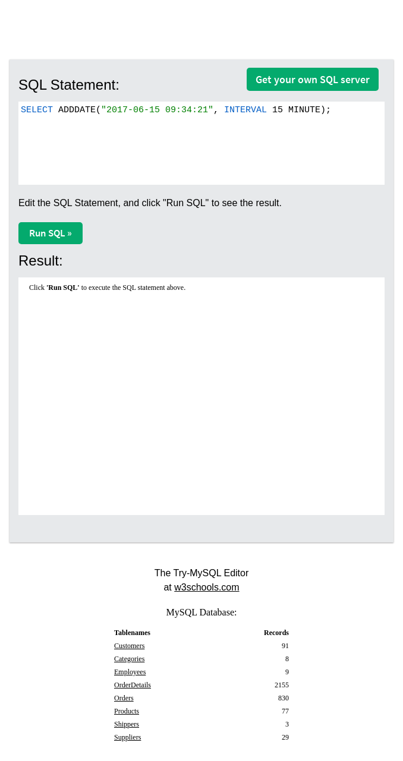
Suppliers (127, 737)
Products (126, 711)
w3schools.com (206, 587)
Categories (129, 659)
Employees (130, 672)
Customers (129, 646)
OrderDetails (132, 685)
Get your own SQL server (313, 79)
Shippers (126, 724)
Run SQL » (50, 232)
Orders (124, 698)
